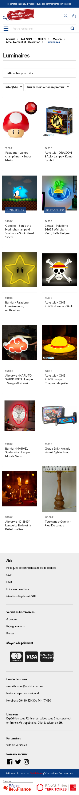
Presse (10, 633)
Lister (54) (13, 87)
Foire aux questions (17, 589)
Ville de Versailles (16, 745)
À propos (11, 619)
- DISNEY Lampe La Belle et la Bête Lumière (18, 525)
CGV (9, 575)
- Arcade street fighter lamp (57, 450)
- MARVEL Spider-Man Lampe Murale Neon (17, 452)
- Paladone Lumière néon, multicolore (17, 306)
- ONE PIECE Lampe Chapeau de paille (56, 379)
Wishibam (36, 773)
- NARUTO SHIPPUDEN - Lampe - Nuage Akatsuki (19, 379)
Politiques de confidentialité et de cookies (31, 567)
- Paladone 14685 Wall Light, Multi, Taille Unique (57, 229)
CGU (9, 582)
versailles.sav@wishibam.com (24, 686)
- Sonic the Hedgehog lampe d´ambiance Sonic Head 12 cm (19, 231)
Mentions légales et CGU (21, 596)
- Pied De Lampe (58, 523)
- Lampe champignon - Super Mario (18, 156)
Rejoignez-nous (15, 626)
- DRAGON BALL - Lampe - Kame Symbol (58, 156)
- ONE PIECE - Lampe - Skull (58, 304)
